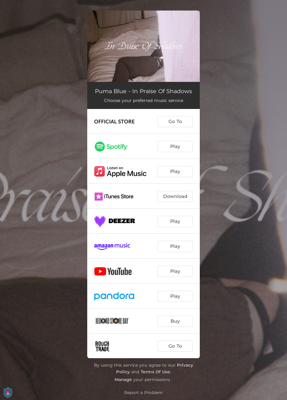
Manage (123, 379)
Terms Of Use (155, 371)
